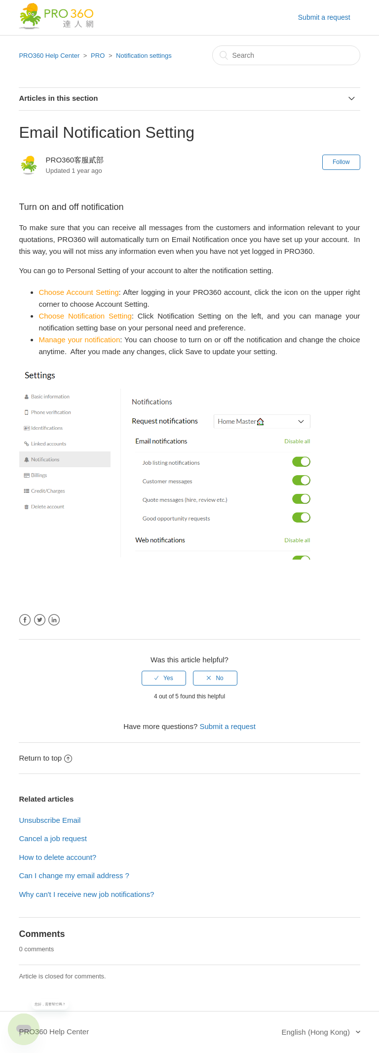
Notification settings (144, 55)
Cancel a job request (53, 838)
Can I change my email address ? (74, 875)
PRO (98, 55)
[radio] (164, 678)
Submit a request (324, 17)
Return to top (45, 758)
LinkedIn (54, 620)
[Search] (286, 55)
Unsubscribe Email (49, 820)
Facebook (25, 620)
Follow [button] (341, 162)
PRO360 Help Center (49, 55)
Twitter (40, 620)
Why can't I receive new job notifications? (86, 894)
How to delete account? (57, 857)
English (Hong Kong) (317, 1032)
